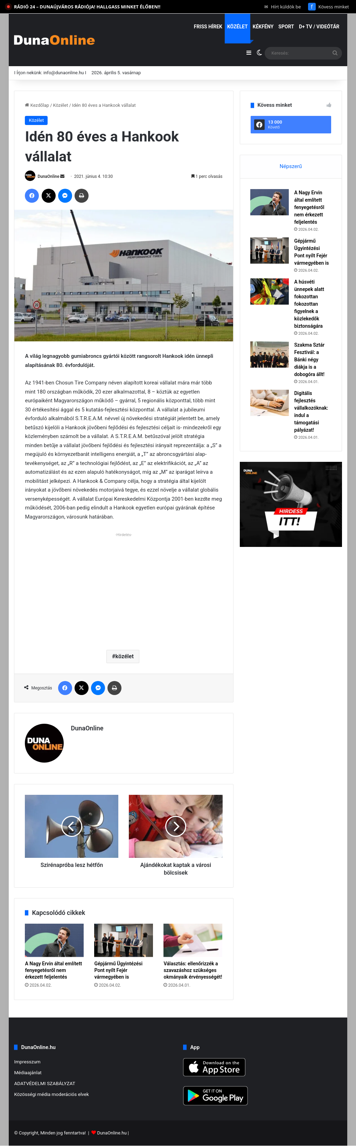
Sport (286, 26)
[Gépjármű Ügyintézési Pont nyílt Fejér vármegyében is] (123, 940)
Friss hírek (208, 26)
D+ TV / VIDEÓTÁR (319, 26)
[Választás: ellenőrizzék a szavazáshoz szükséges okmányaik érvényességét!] (192, 940)
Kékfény (263, 26)
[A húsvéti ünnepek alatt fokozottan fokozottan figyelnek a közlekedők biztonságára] (270, 291)
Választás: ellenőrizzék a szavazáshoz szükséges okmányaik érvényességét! (192, 970)
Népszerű (291, 166)
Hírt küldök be (282, 7)
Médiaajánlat (27, 1072)
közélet (125, 656)
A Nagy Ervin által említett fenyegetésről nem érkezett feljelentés (53, 970)
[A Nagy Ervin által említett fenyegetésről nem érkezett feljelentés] (54, 940)
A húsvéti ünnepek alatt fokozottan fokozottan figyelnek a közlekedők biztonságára (309, 304)
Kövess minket (328, 7)
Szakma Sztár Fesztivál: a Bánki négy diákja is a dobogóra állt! (309, 359)
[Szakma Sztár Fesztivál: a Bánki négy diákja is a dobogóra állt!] (270, 354)
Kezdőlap (37, 105)
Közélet (237, 26)
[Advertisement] (123, 589)
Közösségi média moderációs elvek (51, 1094)
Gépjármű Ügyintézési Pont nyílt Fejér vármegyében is (118, 970)
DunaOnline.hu (111, 1133)
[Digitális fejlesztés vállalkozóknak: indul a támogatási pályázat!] (270, 403)
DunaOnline (48, 176)
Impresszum (27, 1061)
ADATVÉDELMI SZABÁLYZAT (44, 1083)
